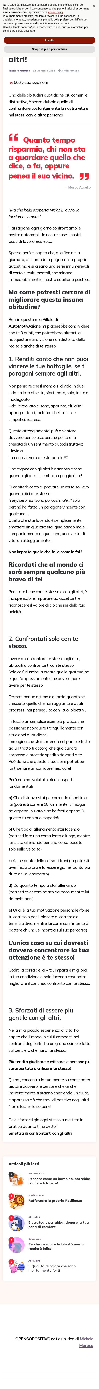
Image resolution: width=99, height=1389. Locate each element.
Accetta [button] (49, 1372)
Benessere (34, 1238)
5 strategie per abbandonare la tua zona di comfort (58, 1224)
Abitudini (34, 1216)
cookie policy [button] (55, 1344)
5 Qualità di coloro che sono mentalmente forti (52, 1267)
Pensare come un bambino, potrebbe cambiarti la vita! (59, 1180)
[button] (94, 1338)
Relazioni (17, 28)
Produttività (36, 1172)
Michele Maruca (19, 70)
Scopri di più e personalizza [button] (49, 1381)
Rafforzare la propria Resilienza (55, 1200)
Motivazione (36, 1194)
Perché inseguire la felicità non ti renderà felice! (56, 1245)
